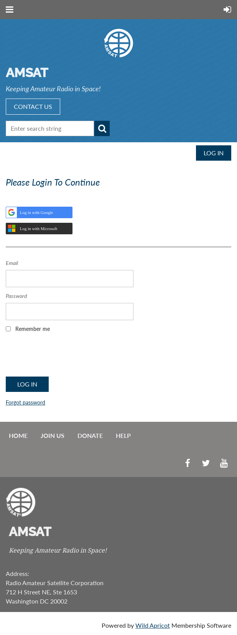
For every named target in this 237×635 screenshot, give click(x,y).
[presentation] (64, 357)
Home (18, 435)
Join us (52, 435)
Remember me (32, 329)
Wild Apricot (152, 625)
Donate (90, 435)
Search (102, 128)
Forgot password (25, 402)
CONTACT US (33, 106)
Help (123, 435)
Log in (214, 152)
